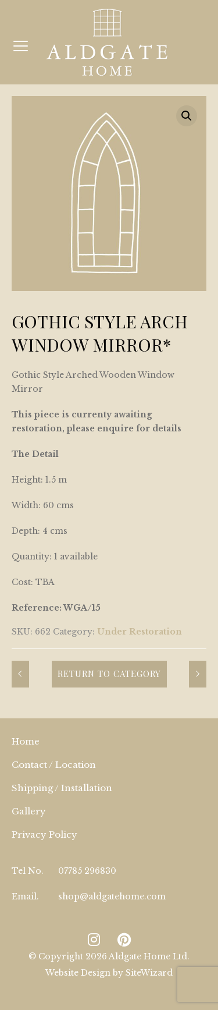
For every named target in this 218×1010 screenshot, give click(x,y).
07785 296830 (87, 871)
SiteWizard (149, 973)
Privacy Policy (44, 834)
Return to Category (109, 673)
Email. (25, 896)
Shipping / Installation (62, 787)
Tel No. (28, 871)
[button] (186, 115)
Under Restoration (139, 631)
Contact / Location (54, 764)
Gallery (29, 811)
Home (26, 741)
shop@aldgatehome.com (112, 896)
